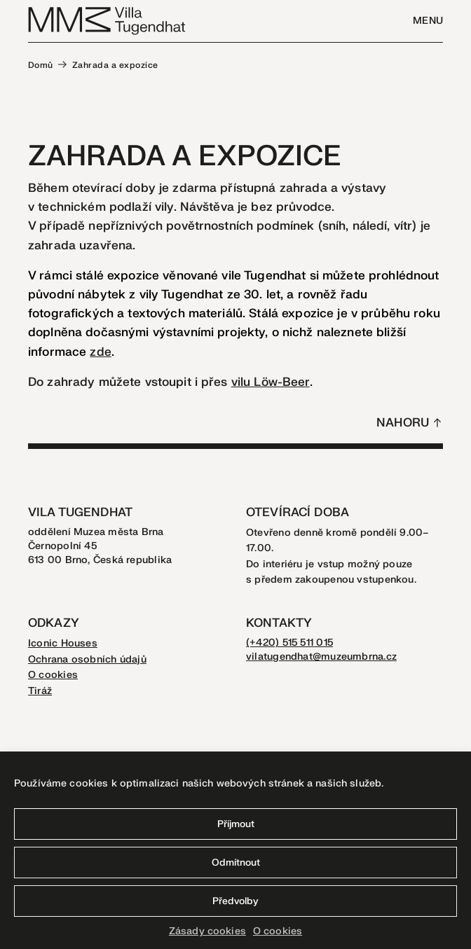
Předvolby (235, 901)
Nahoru (402, 422)
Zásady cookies (207, 931)
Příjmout (235, 824)
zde (100, 352)
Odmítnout (236, 862)
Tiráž (40, 691)
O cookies (277, 931)
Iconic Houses (62, 643)
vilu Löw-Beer (270, 382)
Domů (40, 65)
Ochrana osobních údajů (87, 659)
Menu (428, 21)
